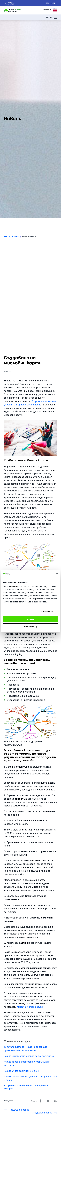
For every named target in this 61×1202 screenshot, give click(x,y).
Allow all (30, 619)
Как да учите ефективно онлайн (21, 1071)
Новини (15, 237)
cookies (14, 586)
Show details (47, 611)
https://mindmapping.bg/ (30, 1006)
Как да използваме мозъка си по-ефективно (29, 1056)
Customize (30, 627)
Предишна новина (19, 1109)
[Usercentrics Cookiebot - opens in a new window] (47, 573)
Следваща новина (42, 1112)
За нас (7, 237)
